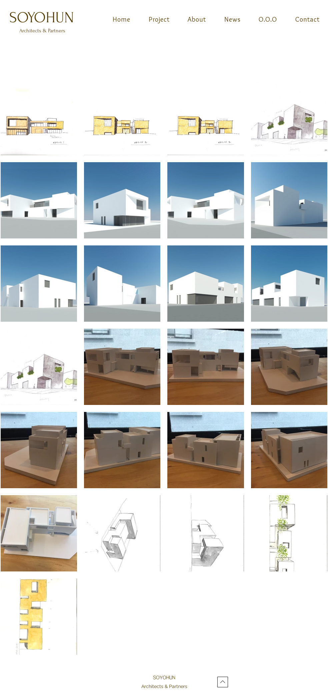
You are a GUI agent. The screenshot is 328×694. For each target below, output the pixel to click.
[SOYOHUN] (42, 17)
